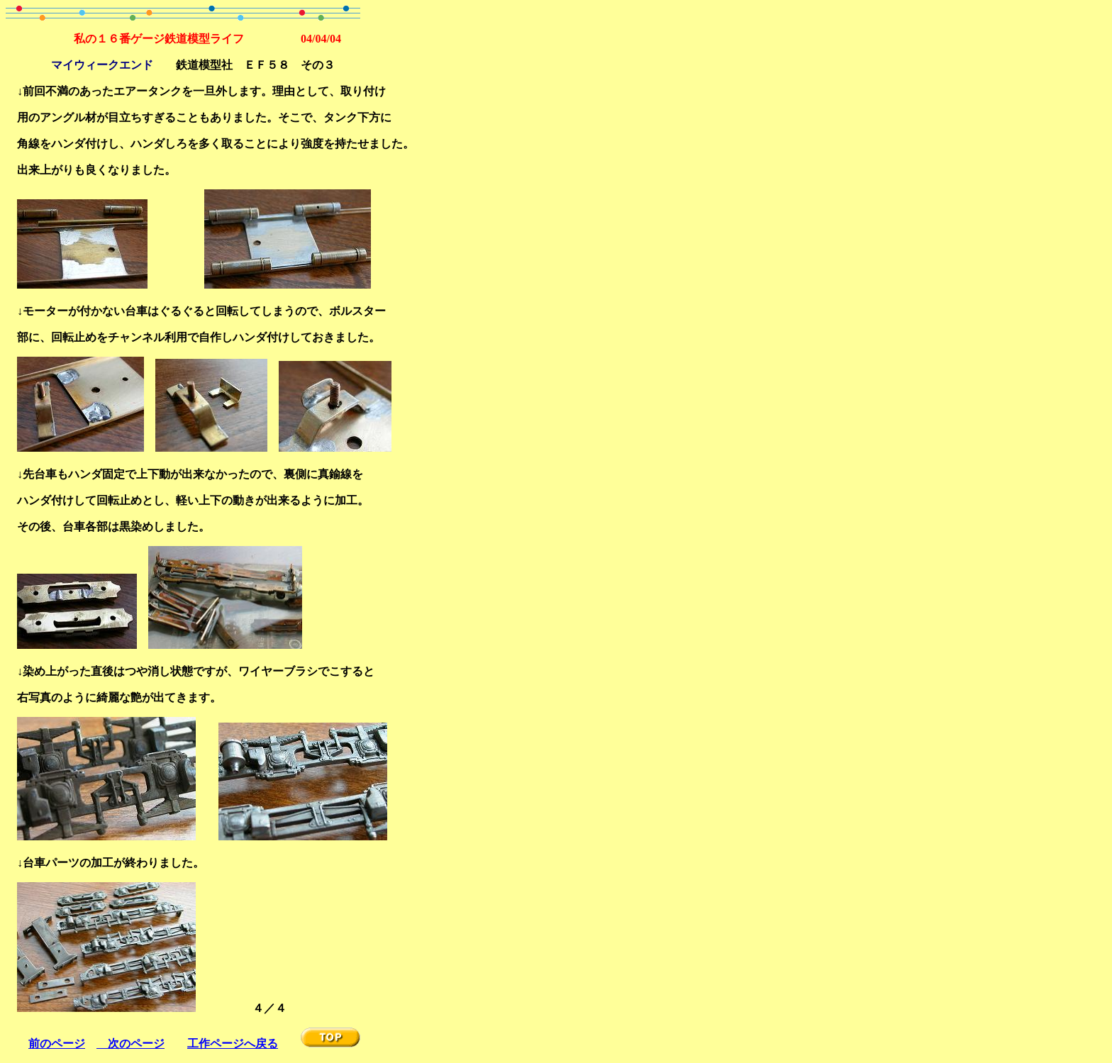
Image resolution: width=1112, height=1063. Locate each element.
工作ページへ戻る (232, 1043)
